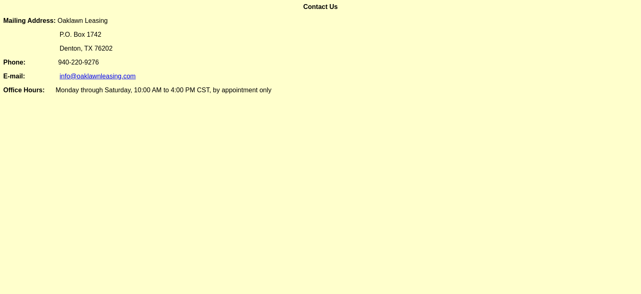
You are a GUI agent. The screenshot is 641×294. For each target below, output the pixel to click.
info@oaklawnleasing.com (98, 76)
